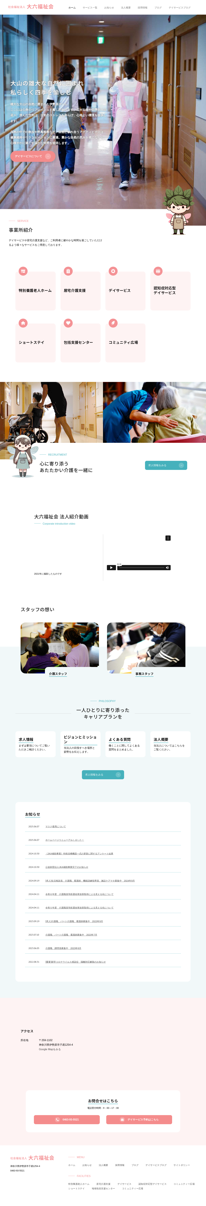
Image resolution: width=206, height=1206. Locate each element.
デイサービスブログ (156, 1165)
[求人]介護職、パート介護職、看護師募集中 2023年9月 (74, 921)
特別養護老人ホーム (78, 1184)
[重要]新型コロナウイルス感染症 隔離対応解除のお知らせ (75, 962)
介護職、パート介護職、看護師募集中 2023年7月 (71, 934)
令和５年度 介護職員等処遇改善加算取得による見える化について (79, 907)
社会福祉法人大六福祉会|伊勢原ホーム (31, 7)
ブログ (135, 1165)
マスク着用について (55, 826)
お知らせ (87, 1165)
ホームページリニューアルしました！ (64, 840)
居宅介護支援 (103, 1184)
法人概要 (103, 1165)
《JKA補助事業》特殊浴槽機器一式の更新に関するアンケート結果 (79, 853)
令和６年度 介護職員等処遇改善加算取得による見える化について (79, 894)
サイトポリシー (182, 1165)
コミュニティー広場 (184, 1184)
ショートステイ (76, 1188)
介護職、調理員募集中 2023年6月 (63, 948)
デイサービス (124, 1184)
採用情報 (120, 1165)
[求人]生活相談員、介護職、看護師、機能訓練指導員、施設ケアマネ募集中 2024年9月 (90, 880)
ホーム (71, 1165)
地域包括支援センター (103, 1188)
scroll (103, 217)
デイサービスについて (33, 156)
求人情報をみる (166, 465)
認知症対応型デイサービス (153, 1184)
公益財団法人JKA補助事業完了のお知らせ (66, 867)
